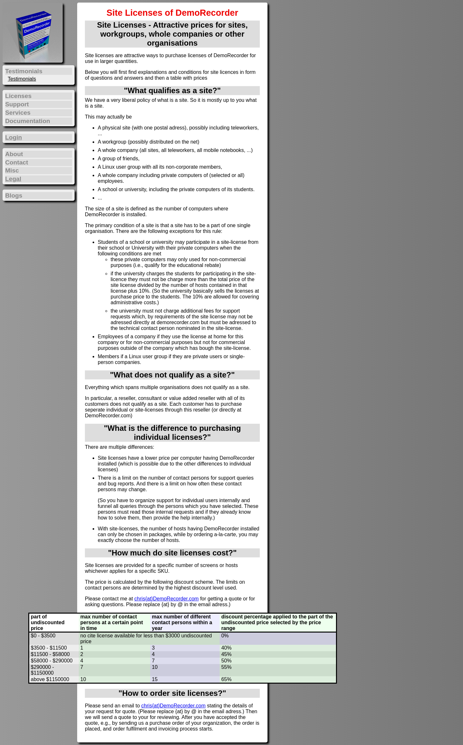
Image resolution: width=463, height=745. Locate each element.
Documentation (27, 121)
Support (17, 104)
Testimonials (22, 79)
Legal (13, 178)
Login (13, 137)
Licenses (18, 96)
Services (18, 112)
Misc (12, 170)
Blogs (13, 195)
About (14, 154)
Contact (16, 162)
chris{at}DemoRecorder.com (166, 598)
